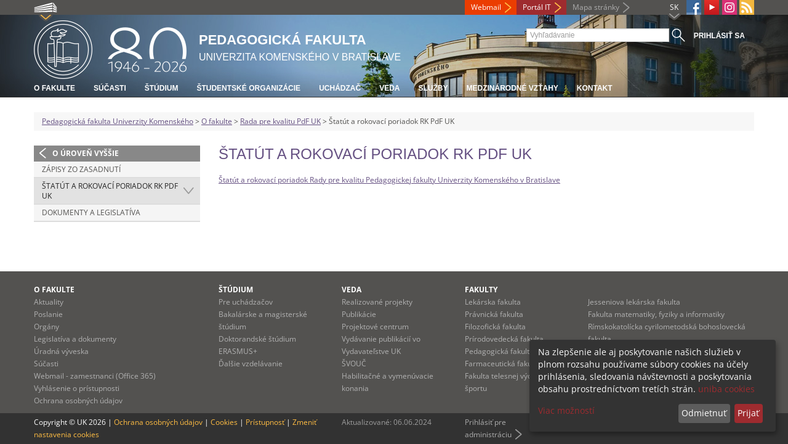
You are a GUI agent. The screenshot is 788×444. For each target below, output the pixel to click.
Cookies (224, 422)
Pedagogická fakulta (499, 351)
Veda (389, 88)
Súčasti (110, 88)
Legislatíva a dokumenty (75, 339)
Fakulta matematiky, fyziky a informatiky (656, 314)
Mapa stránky (596, 7)
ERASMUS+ (238, 351)
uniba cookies (726, 389)
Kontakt (595, 88)
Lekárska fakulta (493, 302)
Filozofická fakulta (495, 326)
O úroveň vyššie (85, 153)
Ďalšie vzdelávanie (251, 363)
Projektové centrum (375, 326)
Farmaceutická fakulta (503, 363)
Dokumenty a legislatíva (91, 212)
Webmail (486, 7)
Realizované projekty (377, 302)
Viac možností (566, 410)
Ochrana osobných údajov (78, 400)
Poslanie (48, 314)
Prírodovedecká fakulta (504, 339)
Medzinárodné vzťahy (512, 88)
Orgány (46, 326)
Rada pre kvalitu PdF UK (280, 121)
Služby (433, 88)
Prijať (748, 413)
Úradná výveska (61, 351)
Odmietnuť (703, 413)
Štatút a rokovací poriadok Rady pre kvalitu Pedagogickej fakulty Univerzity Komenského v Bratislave (389, 180)
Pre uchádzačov (246, 302)
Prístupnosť (265, 422)
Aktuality (48, 302)
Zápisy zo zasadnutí (81, 169)
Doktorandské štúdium (257, 339)
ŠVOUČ (354, 363)
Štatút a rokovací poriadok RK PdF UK (110, 191)
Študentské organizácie (248, 88)
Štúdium (162, 88)
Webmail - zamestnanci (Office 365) (95, 376)
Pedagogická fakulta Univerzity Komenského (117, 121)
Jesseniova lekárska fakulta (634, 302)
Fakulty (481, 289)
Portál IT (537, 7)
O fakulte (54, 88)
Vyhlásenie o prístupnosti (76, 388)
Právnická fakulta (494, 314)
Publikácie (359, 314)
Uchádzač (340, 88)
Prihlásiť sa (719, 35)
